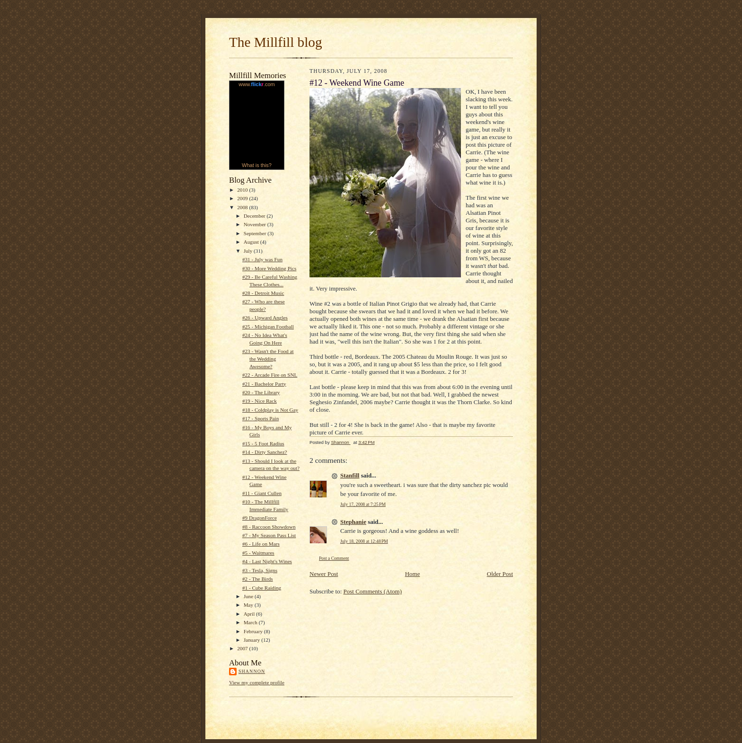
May (249, 605)
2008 (243, 207)
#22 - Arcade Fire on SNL (269, 375)
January (253, 640)
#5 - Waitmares (258, 553)
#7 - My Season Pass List (269, 535)
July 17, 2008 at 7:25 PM (363, 504)
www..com (256, 84)
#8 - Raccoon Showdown (269, 527)
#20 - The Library (261, 392)
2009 (243, 198)
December (255, 216)
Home (412, 573)
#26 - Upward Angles (265, 317)
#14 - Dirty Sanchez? (264, 452)
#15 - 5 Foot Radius (263, 443)
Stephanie (353, 521)
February (254, 631)
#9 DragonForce (259, 518)
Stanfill (349, 475)
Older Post (500, 573)
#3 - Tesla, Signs (259, 570)
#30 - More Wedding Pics (269, 268)
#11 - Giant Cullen (262, 493)
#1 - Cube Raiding (261, 588)
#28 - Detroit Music (263, 293)
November (255, 224)
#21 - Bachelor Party (264, 384)
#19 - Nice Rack (259, 401)
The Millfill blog (275, 42)
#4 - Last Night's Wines (267, 561)
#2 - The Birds (257, 579)
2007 (243, 648)
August (252, 242)
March (251, 622)
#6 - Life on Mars (261, 544)
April (250, 614)
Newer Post (323, 573)
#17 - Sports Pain (260, 418)
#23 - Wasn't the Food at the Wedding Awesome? (268, 358)
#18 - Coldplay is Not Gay (270, 410)
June (249, 596)
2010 (243, 190)
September (256, 233)
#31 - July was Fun (262, 259)
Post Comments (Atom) (373, 591)
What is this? (257, 165)
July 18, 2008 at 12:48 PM (364, 541)
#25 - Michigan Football (268, 326)
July (249, 251)
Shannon (251, 671)
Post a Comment (334, 558)
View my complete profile (256, 682)
